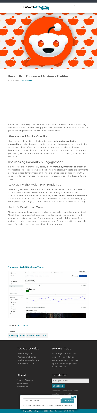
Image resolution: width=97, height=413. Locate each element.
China (55, 360)
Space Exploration (26, 363)
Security (63, 357)
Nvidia (75, 363)
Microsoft (63, 360)
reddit (22, 335)
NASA (54, 367)
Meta (75, 353)
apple (55, 357)
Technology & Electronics (29, 360)
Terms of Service (25, 380)
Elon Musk (74, 360)
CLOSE (73, 400)
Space (55, 363)
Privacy (71, 357)
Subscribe (68, 404)
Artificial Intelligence (27, 357)
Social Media (26, 80)
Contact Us (22, 386)
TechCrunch (22, 325)
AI (31, 353)
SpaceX (62, 367)
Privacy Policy (23, 383)
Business (30, 335)
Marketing (13, 335)
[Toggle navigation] (77, 7)
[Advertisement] (34, 102)
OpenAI (67, 353)
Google (59, 353)
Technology (23, 353)
